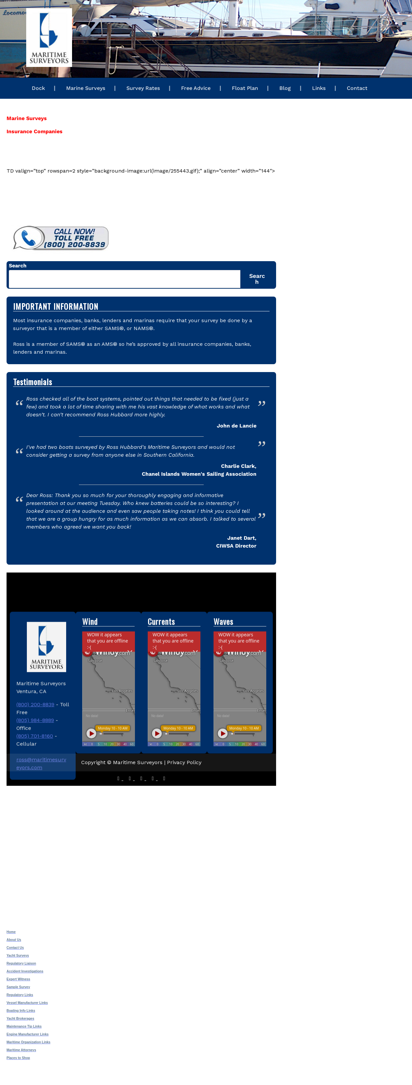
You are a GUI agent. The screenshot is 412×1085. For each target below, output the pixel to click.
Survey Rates (143, 88)
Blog (285, 88)
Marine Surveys (85, 88)
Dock (38, 88)
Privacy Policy (184, 762)
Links (319, 88)
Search (18, 265)
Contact (357, 88)
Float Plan (245, 88)
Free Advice (196, 88)
